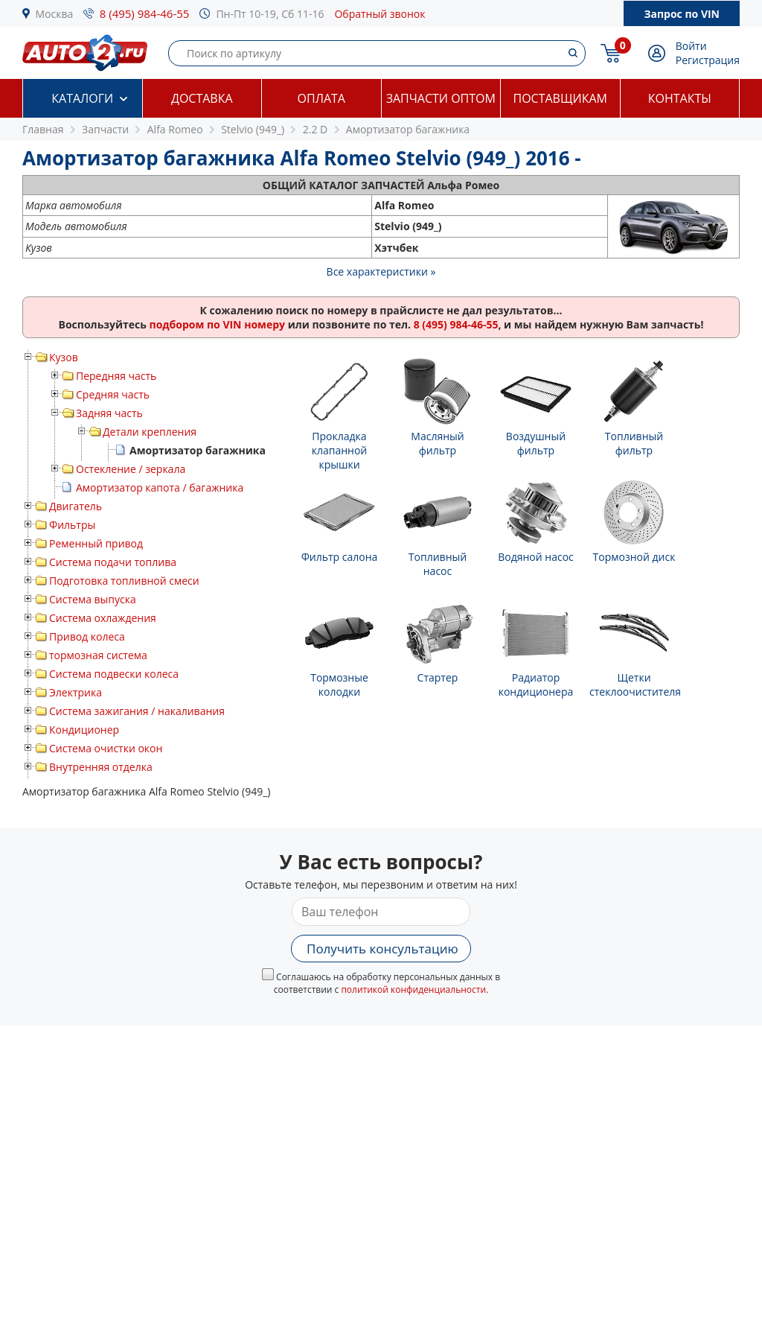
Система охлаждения (102, 618)
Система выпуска (92, 599)
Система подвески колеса (114, 674)
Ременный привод (96, 543)
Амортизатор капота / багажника (159, 487)
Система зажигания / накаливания (137, 711)
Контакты (679, 98)
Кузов (63, 357)
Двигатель (75, 506)
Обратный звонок (379, 14)
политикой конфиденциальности (413, 989)
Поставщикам (560, 98)
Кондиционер (84, 729)
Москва (55, 14)
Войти (691, 46)
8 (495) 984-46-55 (145, 13)
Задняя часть (109, 413)
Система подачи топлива (112, 562)
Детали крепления (149, 432)
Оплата (321, 98)
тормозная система (98, 655)
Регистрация (708, 60)
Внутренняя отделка (101, 767)
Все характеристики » (381, 271)
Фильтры (72, 525)
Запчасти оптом (441, 98)
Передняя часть (116, 376)
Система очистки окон (105, 748)
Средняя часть (113, 394)
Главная (43, 129)
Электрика (75, 692)
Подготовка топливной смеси (124, 581)
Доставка (202, 98)
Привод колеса (87, 636)
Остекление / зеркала (130, 469)
